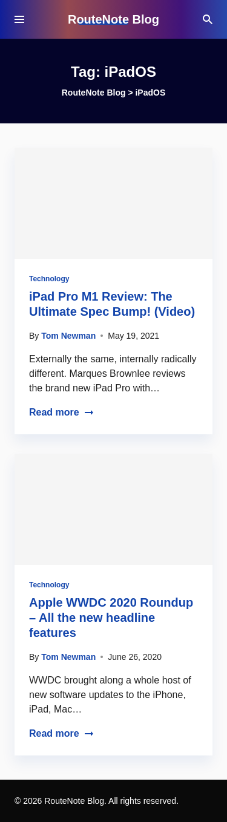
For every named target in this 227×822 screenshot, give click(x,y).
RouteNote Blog (113, 19)
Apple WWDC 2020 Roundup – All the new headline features (111, 617)
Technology (49, 279)
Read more (61, 412)
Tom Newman (68, 336)
